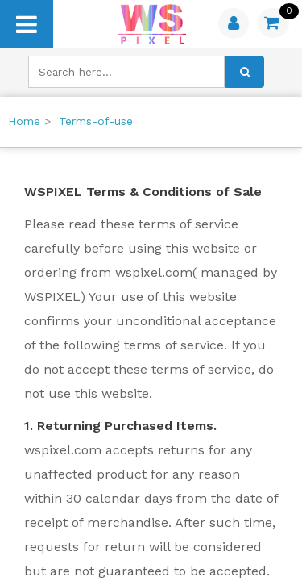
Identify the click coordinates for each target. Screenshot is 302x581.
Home (24, 121)
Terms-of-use (96, 121)
